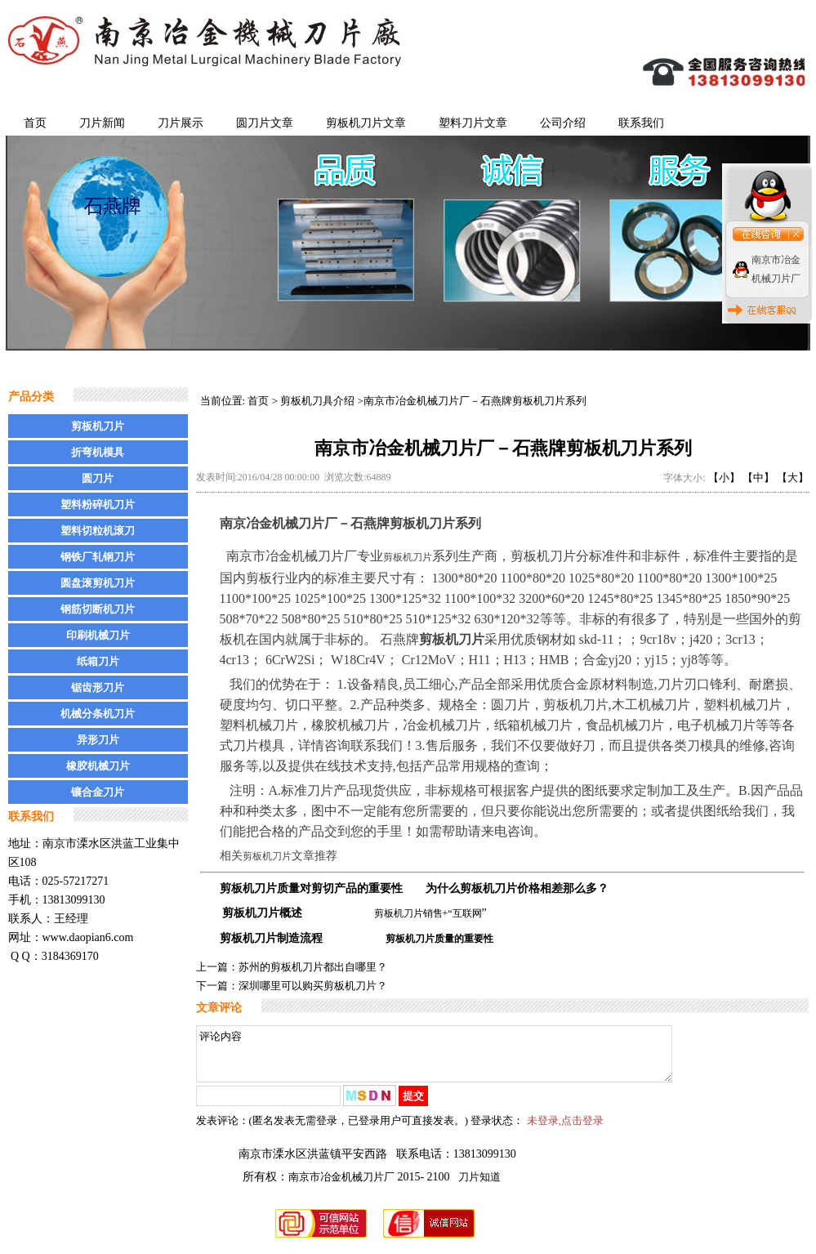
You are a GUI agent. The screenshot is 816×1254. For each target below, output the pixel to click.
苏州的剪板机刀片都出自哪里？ (313, 967)
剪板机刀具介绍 (317, 401)
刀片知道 (479, 1186)
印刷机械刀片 (98, 635)
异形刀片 (98, 740)
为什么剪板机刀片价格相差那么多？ (517, 888)
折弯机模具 (97, 452)
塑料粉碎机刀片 (97, 504)
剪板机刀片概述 (262, 913)
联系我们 (641, 123)
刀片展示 (180, 123)
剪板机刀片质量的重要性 (439, 938)
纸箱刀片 (98, 661)
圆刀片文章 (264, 123)
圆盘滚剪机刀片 (97, 583)
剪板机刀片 (97, 426)
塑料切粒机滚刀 (97, 530)
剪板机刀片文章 (366, 123)
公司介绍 (563, 123)
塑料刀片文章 (473, 123)
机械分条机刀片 (97, 713)
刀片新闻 (102, 123)
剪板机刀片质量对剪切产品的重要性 (311, 888)
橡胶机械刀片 (98, 766)
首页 (35, 123)
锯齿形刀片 (97, 687)
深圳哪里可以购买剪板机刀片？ (313, 986)
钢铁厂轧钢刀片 (97, 557)
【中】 (758, 477)
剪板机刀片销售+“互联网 (428, 913)
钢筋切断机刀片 (97, 609)
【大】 (793, 477)
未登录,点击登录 (565, 1130)
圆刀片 (98, 478)
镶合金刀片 (97, 792)
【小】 (724, 477)
